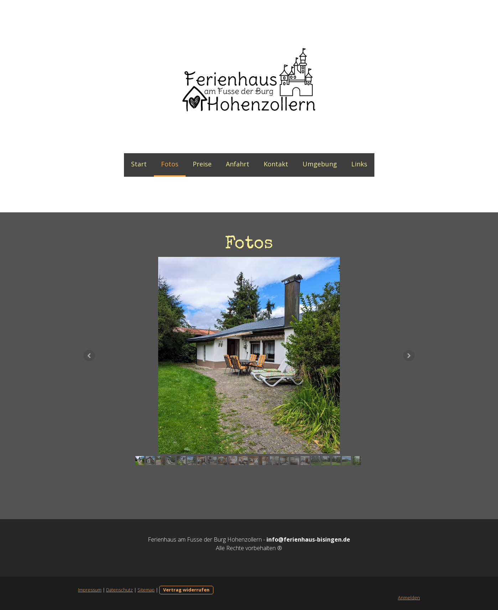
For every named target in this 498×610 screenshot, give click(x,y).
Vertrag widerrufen (186, 589)
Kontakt (276, 164)
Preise (202, 164)
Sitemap (146, 589)
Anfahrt (237, 164)
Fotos (169, 164)
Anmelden (409, 597)
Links (359, 164)
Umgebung (319, 164)
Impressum (90, 589)
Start (139, 164)
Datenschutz (119, 589)
